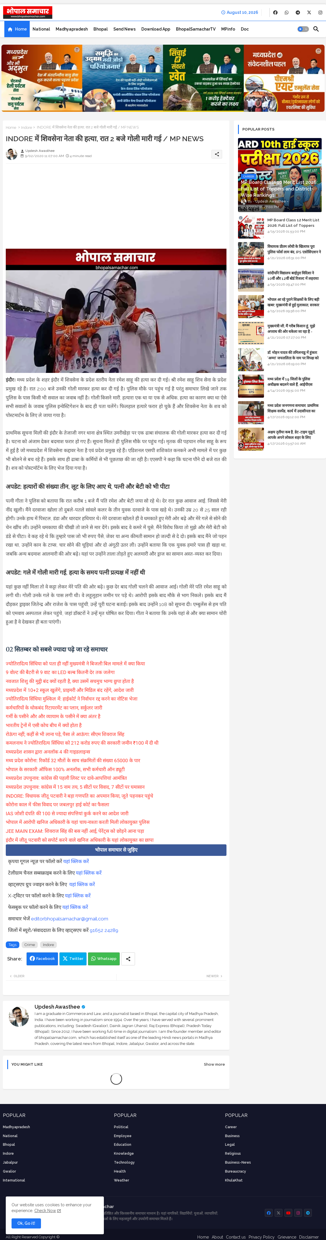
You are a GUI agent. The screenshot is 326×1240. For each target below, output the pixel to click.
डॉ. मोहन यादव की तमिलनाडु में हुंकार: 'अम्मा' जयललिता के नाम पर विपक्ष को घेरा (292, 357)
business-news (238, 1162)
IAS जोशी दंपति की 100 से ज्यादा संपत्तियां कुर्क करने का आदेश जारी (67, 813)
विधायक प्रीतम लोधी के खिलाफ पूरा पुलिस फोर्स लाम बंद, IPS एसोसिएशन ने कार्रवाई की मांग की (294, 251)
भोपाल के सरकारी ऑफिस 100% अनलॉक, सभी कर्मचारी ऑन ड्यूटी (65, 769)
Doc (245, 29)
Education (122, 1145)
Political (121, 1127)
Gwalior (9, 1171)
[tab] (17, 29)
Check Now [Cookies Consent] (45, 1210)
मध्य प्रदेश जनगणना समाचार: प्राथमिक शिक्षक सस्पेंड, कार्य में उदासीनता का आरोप (292, 410)
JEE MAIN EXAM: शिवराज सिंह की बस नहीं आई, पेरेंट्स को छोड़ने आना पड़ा (75, 831)
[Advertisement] (116, 208)
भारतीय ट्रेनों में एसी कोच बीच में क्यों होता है (44, 725)
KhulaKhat (234, 1180)
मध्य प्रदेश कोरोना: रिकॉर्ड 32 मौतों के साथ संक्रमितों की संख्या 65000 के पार (73, 760)
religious (233, 1154)
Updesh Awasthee (57, 1007)
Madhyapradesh (72, 29)
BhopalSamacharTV (196, 29)
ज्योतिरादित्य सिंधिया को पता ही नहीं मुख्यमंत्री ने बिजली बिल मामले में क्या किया (75, 664)
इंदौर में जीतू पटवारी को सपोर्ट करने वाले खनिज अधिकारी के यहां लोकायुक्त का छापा (79, 840)
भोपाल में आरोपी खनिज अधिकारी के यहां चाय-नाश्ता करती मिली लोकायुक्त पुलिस (77, 822)
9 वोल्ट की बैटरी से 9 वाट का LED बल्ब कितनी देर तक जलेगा (60, 672)
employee (123, 1136)
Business (232, 1136)
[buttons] (275, 12)
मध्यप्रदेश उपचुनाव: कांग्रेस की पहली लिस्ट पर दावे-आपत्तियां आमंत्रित (66, 778)
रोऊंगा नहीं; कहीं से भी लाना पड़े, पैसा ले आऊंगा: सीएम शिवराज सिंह (65, 734)
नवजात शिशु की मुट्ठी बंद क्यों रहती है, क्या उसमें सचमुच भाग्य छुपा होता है (70, 681)
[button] (303, 29)
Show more (214, 1064)
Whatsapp (107, 958)
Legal (230, 1145)
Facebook (45, 958)
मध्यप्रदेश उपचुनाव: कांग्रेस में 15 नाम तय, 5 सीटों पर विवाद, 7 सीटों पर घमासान (75, 787)
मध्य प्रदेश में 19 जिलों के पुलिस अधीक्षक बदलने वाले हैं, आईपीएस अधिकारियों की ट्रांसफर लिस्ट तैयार (290, 384)
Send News (124, 29)
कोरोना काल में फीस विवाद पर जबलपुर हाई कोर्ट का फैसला (57, 804)
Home (21, 29)
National (41, 29)
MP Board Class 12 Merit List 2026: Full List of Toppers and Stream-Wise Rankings (293, 225)
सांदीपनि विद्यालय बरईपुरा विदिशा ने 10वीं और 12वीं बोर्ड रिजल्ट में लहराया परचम (292, 278)
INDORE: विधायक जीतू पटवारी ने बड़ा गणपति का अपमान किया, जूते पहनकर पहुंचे (79, 796)
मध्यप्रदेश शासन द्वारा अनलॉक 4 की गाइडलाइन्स (48, 752)
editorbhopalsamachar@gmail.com (69, 919)
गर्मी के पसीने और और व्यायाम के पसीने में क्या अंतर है (53, 716)
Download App (155, 29)
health (120, 1171)
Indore (26, 127)
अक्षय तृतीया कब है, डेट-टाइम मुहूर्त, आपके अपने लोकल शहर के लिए (291, 434)
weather (121, 1180)
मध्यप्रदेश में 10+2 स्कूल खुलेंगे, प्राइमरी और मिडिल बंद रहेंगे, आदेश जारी (70, 690)
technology (124, 1162)
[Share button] (128, 958)
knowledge (124, 1154)
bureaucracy (235, 1171)
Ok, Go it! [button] (26, 1223)
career (231, 1127)
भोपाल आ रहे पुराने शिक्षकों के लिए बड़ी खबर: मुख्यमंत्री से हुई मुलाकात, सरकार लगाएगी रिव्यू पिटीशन (293, 304)
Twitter (76, 958)
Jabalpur (10, 1162)
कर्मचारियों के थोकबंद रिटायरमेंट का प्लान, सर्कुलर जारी (54, 708)
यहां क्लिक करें (76, 861)
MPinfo (228, 29)
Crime (30, 945)
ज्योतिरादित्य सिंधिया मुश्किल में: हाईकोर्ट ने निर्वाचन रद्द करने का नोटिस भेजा (71, 699)
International (14, 1180)
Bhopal (100, 29)
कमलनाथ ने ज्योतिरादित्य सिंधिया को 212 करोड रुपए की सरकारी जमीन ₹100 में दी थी (82, 743)
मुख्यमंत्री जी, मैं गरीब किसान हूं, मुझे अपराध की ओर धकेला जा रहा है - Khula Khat (291, 331)
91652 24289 (104, 930)
